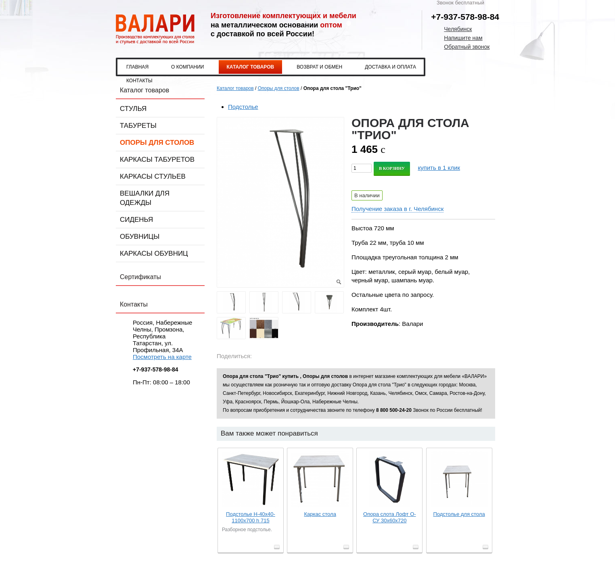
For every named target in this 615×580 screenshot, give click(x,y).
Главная (137, 67)
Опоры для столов (157, 142)
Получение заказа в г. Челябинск (397, 208)
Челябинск (458, 29)
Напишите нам (463, 38)
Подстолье (243, 106)
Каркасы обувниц (154, 253)
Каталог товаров (250, 67)
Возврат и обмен (319, 67)
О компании (187, 67)
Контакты (139, 80)
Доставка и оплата (390, 67)
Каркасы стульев (153, 176)
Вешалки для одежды (144, 198)
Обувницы (139, 236)
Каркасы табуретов (157, 159)
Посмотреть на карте (162, 356)
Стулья (133, 109)
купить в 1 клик (439, 167)
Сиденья (136, 219)
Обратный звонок (466, 47)
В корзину (392, 168)
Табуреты (138, 125)
